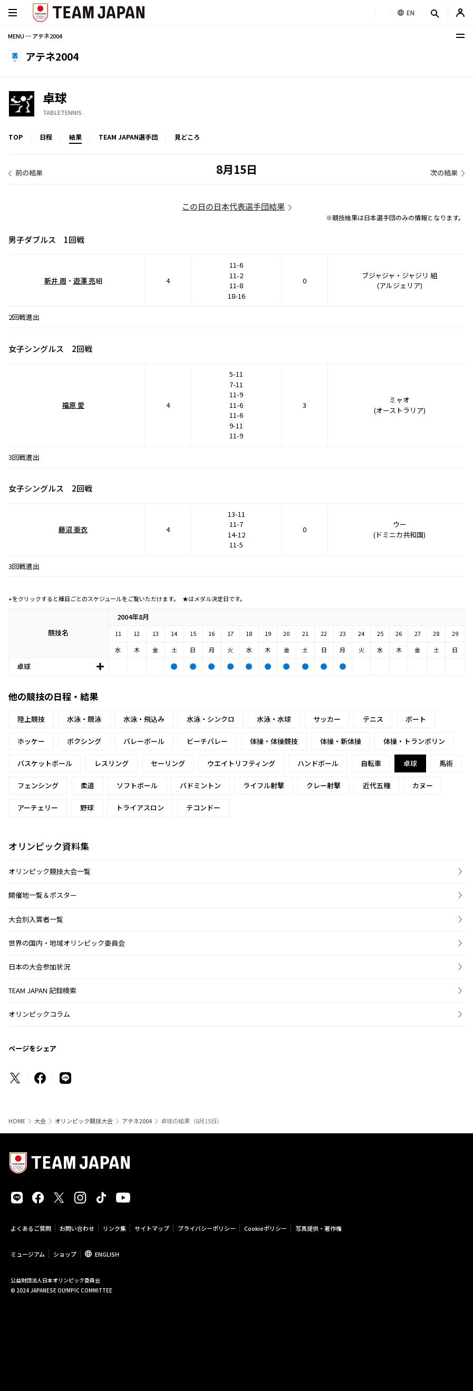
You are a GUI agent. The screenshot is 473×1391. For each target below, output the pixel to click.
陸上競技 (31, 719)
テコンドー (203, 807)
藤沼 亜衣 (73, 529)
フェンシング (38, 785)
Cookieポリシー (265, 1228)
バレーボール (144, 741)
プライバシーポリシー (207, 1228)
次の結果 (444, 173)
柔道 (87, 785)
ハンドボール (318, 763)
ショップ (64, 1254)
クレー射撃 (323, 785)
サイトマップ (151, 1228)
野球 (87, 807)
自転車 (371, 763)
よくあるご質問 (31, 1228)
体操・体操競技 (274, 741)
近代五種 (376, 785)
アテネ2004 (137, 1121)
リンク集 (114, 1228)
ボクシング (84, 741)
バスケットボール (44, 763)
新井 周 (55, 281)
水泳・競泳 (84, 719)
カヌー (422, 785)
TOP (15, 136)
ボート (416, 719)
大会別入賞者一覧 (35, 919)
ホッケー (31, 741)
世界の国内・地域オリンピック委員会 (66, 943)
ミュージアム (28, 1254)
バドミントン (200, 785)
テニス (373, 719)
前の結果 (29, 173)
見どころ (187, 136)
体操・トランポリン (414, 741)
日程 (46, 136)
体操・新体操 (340, 741)
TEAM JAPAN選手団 (128, 136)
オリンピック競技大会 (84, 1121)
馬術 (446, 763)
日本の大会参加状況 (39, 967)
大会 (40, 1121)
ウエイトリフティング (241, 763)
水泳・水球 (274, 719)
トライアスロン (140, 807)
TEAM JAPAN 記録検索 (42, 990)
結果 (75, 136)
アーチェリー (37, 807)
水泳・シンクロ (211, 719)
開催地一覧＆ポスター (42, 895)
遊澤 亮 (84, 281)
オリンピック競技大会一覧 (49, 871)
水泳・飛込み (144, 719)
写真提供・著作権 (318, 1228)
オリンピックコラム (39, 1014)
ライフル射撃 (263, 785)
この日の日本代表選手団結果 (233, 206)
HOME (16, 1121)
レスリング (111, 763)
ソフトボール (137, 785)
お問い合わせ (77, 1228)
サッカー (327, 719)
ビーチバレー (207, 741)
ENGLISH (107, 1254)
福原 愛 (73, 405)
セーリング (168, 763)
